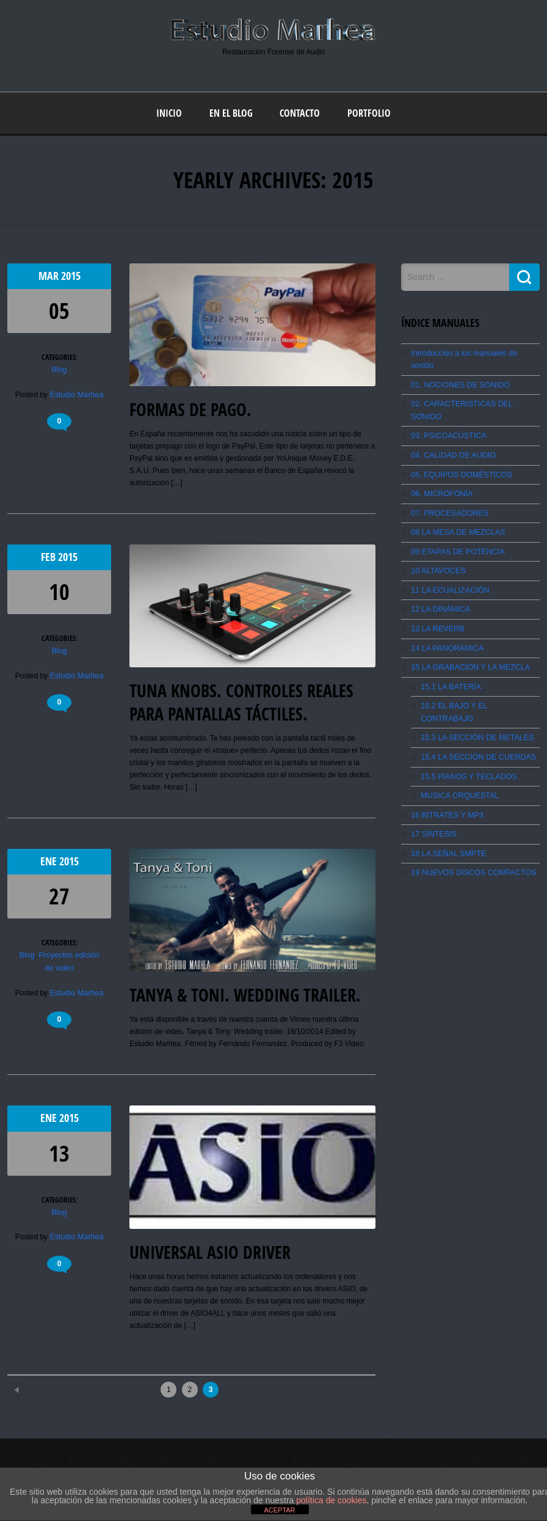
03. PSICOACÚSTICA (447, 409)
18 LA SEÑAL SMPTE (447, 807)
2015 (71, 275)
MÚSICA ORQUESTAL (458, 750)
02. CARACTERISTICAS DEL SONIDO (475, 390)
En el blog (231, 112)
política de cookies (331, 1500)
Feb (49, 556)
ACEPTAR (279, 1510)
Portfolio (369, 112)
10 (59, 591)
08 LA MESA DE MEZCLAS (456, 504)
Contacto (300, 112)
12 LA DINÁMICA (439, 580)
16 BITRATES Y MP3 (445, 769)
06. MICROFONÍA (440, 466)
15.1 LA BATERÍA (450, 655)
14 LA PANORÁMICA (445, 618)
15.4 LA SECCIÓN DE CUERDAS (476, 712)
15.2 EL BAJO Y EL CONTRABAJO (478, 674)
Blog (59, 369)
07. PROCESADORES (448, 485)
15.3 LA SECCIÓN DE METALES (475, 693)
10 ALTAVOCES (437, 542)
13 (59, 1153)
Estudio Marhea (76, 393)
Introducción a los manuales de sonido (473, 352)
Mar (49, 275)
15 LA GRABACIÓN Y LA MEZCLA (467, 636)
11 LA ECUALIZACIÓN (448, 561)
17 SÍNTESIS (432, 788)
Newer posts (38, 1385)
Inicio (169, 112)
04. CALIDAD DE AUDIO (451, 428)
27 (59, 896)
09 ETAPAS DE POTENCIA (456, 523)
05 (59, 310)
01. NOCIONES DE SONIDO (458, 371)
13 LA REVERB (436, 599)
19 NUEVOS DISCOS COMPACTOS (471, 826)
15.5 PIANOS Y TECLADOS (467, 731)
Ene (49, 861)
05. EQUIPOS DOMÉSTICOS (459, 447)
